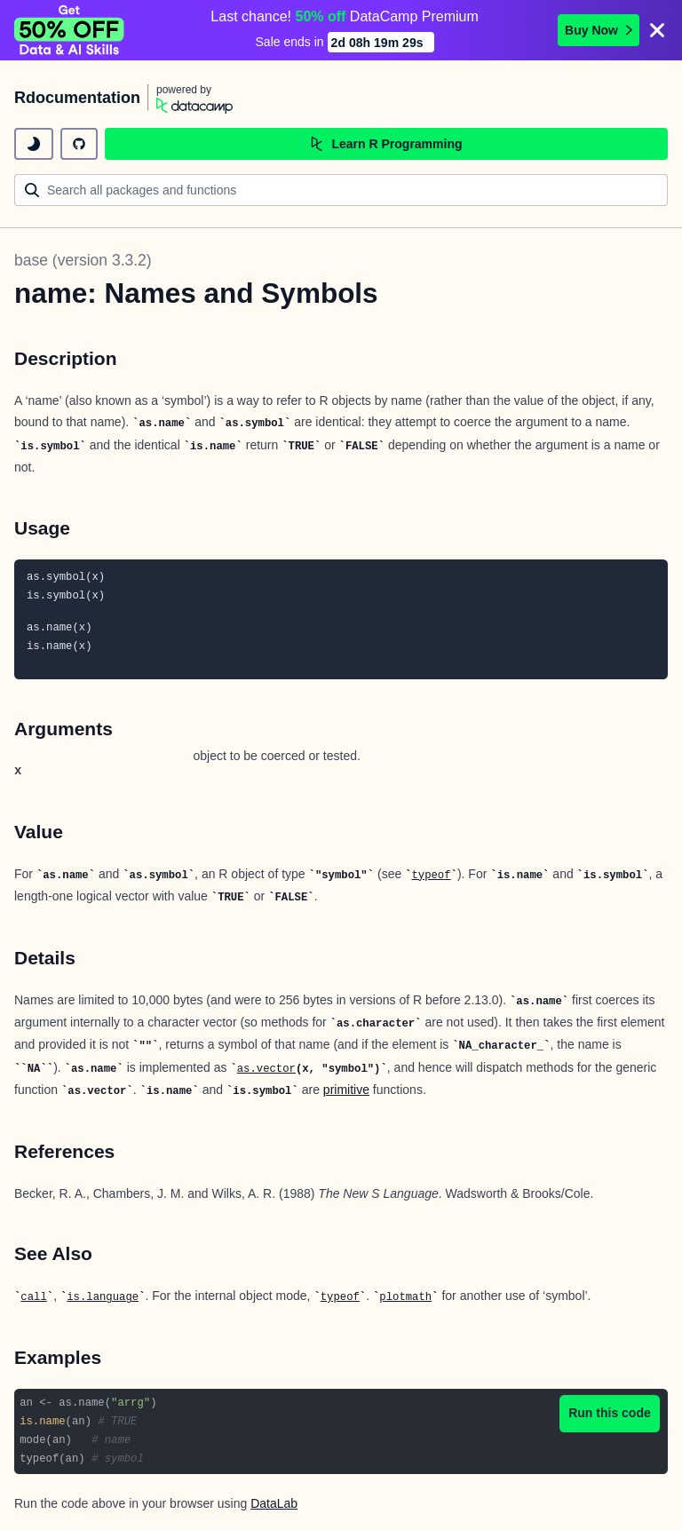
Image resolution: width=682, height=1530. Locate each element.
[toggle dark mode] (33, 144)
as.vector (266, 1069)
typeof (430, 875)
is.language (103, 1297)
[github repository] (79, 144)
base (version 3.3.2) (83, 260)
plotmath (405, 1297)
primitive (346, 1089)
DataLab (273, 1503)
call (33, 1297)
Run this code (609, 1413)
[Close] (657, 30)
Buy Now (598, 30)
